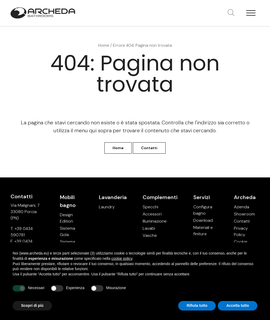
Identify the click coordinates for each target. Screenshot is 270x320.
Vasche (150, 235)
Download (203, 220)
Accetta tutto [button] (237, 305)
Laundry (107, 207)
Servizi (201, 197)
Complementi (160, 197)
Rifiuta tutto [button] (197, 305)
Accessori (152, 214)
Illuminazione (155, 221)
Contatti (149, 147)
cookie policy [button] (121, 258)
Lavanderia (113, 197)
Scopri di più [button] (32, 305)
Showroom (244, 214)
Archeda (245, 197)
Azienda (241, 207)
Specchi (150, 207)
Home (103, 45)
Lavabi (149, 228)
